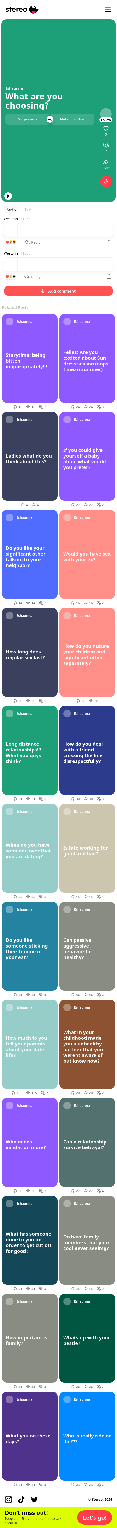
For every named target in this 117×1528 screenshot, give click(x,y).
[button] (94, 1517)
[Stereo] (22, 10)
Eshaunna (14, 88)
